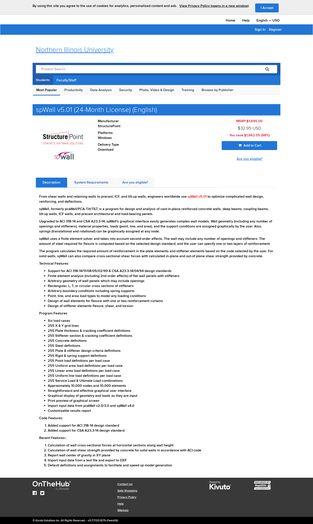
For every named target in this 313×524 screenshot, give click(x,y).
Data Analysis (101, 90)
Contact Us (125, 484)
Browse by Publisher (217, 90)
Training (187, 90)
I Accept (270, 7)
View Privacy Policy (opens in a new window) (214, 6)
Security (125, 90)
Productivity (73, 90)
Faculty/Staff (66, 80)
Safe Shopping (127, 490)
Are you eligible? (249, 159)
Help (246, 20)
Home (230, 20)
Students (43, 80)
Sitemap (122, 510)
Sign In (260, 29)
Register (275, 29)
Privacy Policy (126, 497)
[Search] (267, 69)
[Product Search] (147, 69)
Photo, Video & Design (156, 90)
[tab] (51, 182)
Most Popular (46, 90)
